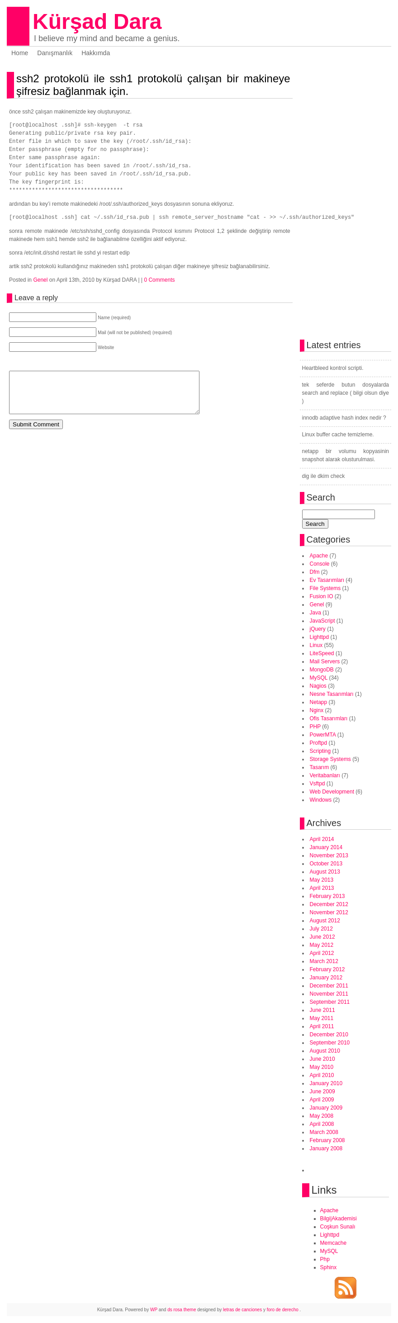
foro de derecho (283, 1309)
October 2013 (326, 863)
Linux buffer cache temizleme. (338, 434)
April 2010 (322, 1075)
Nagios (318, 686)
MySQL (319, 678)
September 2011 (330, 1002)
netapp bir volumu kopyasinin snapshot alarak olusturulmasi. (345, 455)
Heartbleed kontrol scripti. (333, 368)
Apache (319, 556)
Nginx (317, 710)
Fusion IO (321, 596)
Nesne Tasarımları (332, 694)
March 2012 (324, 961)
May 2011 (322, 1018)
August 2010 (325, 1051)
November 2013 (329, 855)
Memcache (333, 1243)
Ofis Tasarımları (329, 718)
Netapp (318, 702)
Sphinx (328, 1267)
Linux (316, 645)
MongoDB (322, 669)
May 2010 (322, 1067)
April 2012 (322, 953)
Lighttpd (319, 637)
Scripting (320, 751)
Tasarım (319, 767)
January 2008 (326, 1148)
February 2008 (327, 1140)
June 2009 (322, 1091)
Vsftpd (317, 783)
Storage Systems (330, 759)
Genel (40, 280)
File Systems (325, 588)
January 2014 (326, 847)
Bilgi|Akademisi (338, 1218)
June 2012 (322, 937)
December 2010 (329, 1034)
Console (320, 564)
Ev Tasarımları (327, 580)
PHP (315, 726)
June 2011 (322, 1010)
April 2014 (322, 839)
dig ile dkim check (323, 476)
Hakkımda (95, 53)
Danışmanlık (54, 53)
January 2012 (326, 977)
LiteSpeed (322, 653)
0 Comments (159, 280)
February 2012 (327, 969)
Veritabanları (325, 775)
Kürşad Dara (97, 21)
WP (153, 1309)
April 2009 (322, 1099)
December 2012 (329, 904)
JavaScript (322, 621)
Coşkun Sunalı (337, 1227)
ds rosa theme (181, 1309)
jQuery (318, 629)
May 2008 (322, 1116)
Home (19, 53)
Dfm (315, 572)
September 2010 (330, 1043)
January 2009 (326, 1108)
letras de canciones (242, 1309)
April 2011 (322, 1026)
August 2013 (325, 872)
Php (325, 1259)
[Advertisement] (115, 456)
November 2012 (329, 912)
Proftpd (318, 743)
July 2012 (321, 929)
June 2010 (322, 1059)
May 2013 (322, 880)
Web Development (332, 792)
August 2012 (325, 920)
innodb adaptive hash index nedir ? (344, 418)
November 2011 (329, 994)
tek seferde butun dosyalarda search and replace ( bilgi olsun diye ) (345, 393)
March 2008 (324, 1132)
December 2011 (329, 986)
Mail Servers (325, 661)
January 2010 (326, 1083)
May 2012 (322, 945)
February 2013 (327, 896)
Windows (321, 800)
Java (315, 613)
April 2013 (322, 888)
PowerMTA (323, 735)
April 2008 (322, 1124)
